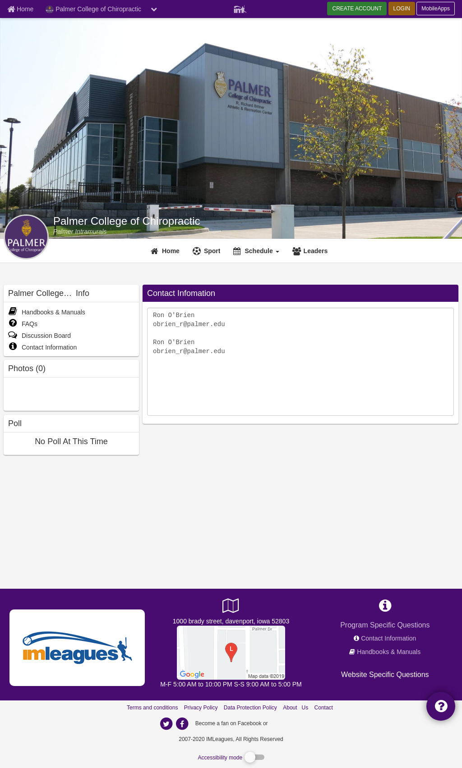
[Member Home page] (20, 9)
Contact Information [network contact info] (388, 638)
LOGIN (401, 8)
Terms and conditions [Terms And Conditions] (152, 707)
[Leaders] (311, 251)
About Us (295, 707)
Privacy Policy (201, 707)
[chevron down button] (154, 9)
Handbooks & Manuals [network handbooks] (388, 651)
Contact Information (42, 347)
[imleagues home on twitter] (166, 724)
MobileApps (435, 8)
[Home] (166, 251)
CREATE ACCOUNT (357, 8)
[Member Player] (240, 8)
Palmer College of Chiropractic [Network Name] (93, 9)
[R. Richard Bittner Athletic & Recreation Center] (231, 652)
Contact (323, 707)
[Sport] (207, 251)
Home (171, 250)
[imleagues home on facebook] (182, 724)
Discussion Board (39, 335)
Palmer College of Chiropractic (126, 221)
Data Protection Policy (250, 707)
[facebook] (287, 722)
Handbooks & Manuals (46, 312)
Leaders (316, 250)
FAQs (22, 323)
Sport (212, 250)
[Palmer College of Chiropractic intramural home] (79, 231)
